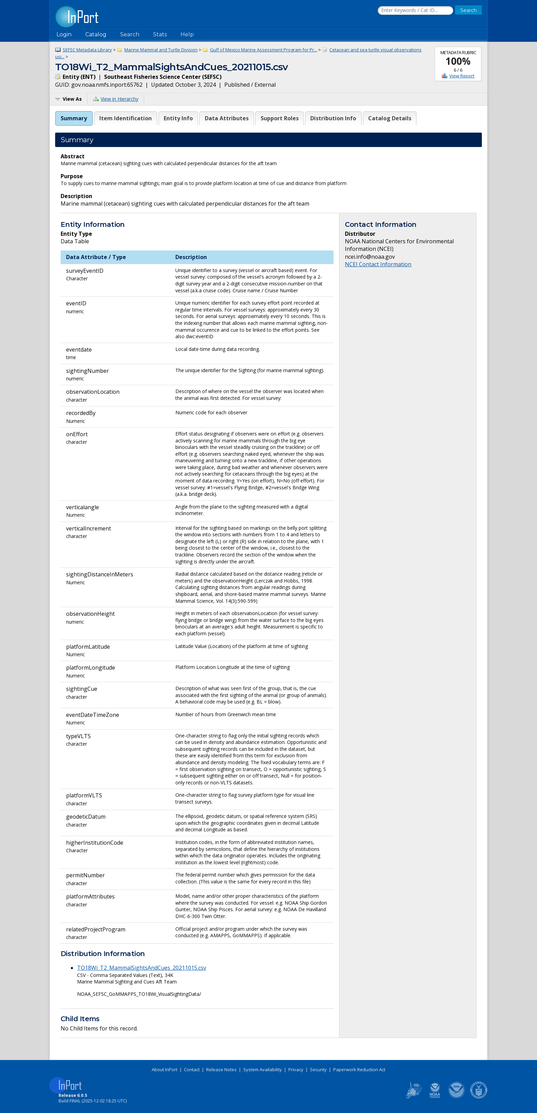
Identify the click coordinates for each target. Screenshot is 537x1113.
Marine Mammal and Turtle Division (161, 50)
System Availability (262, 1069)
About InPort (164, 1069)
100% (458, 61)
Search (129, 34)
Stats (160, 34)
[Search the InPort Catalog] (415, 10)
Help (187, 34)
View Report (461, 76)
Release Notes (221, 1069)
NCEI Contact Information (378, 264)
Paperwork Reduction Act (359, 1069)
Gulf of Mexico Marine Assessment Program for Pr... (263, 50)
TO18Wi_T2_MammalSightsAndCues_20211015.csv (141, 967)
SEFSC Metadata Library (87, 50)
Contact (192, 1069)
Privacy (295, 1069)
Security (318, 1069)
